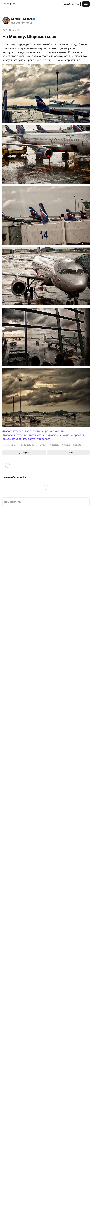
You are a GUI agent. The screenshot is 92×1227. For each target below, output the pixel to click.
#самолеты (57, 431)
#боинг (64, 435)
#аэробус (29, 438)
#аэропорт (43, 438)
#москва (53, 435)
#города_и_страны (14, 435)
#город (6, 431)
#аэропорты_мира (36, 431)
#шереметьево (12, 438)
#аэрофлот (77, 435)
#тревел (18, 431)
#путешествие (37, 435)
